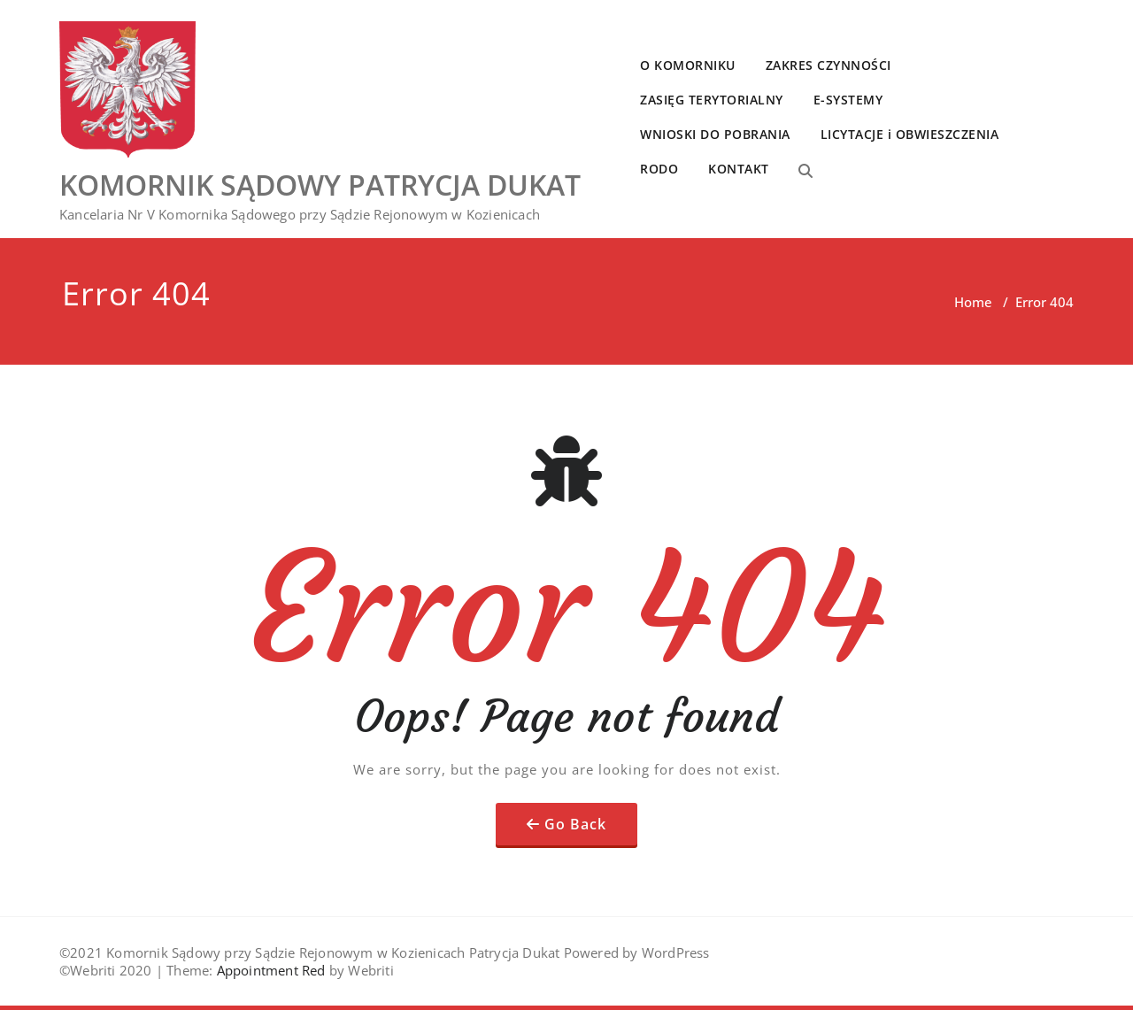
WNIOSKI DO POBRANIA (715, 134)
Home (973, 302)
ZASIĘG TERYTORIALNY (711, 99)
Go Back (575, 824)
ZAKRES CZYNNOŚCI (828, 65)
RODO (659, 168)
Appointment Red (268, 970)
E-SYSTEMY (848, 99)
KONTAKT (738, 168)
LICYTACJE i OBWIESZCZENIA (910, 134)
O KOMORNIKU (688, 65)
